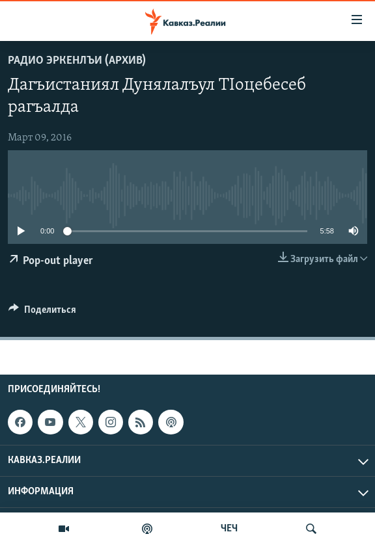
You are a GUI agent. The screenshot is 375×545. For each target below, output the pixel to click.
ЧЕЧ (229, 529)
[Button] (42, 312)
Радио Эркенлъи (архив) (77, 61)
